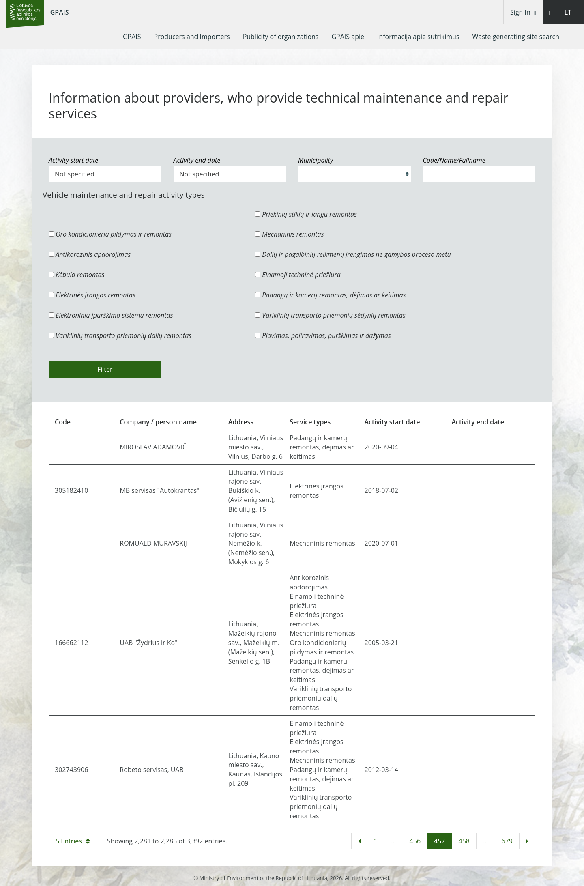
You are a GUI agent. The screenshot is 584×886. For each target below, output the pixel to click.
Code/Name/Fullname (454, 160)
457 (439, 841)
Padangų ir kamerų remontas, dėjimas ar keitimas (330, 294)
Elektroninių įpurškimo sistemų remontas (111, 315)
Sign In (523, 12)
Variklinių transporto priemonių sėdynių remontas (330, 315)
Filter (105, 369)
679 (507, 841)
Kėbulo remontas (76, 274)
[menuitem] (132, 36)
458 (463, 841)
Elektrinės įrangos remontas (92, 294)
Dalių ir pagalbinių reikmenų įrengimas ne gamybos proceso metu (353, 254)
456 (415, 841)
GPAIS (59, 12)
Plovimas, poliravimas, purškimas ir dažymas (323, 335)
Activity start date (73, 160)
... (393, 841)
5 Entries (73, 841)
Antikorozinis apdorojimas (90, 254)
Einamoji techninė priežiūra (298, 274)
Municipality (315, 160)
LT (568, 12)
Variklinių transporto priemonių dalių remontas (120, 335)
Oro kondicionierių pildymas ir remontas (110, 234)
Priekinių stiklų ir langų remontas (306, 214)
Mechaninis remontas (289, 234)
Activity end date (197, 160)
